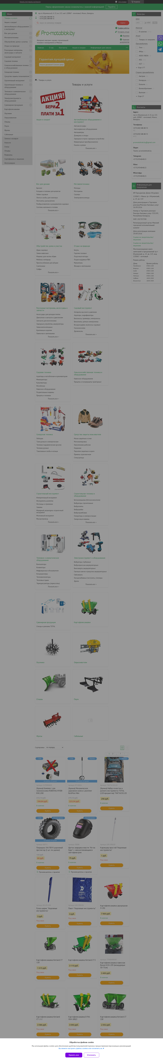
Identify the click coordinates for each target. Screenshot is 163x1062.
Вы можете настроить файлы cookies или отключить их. (81, 1049)
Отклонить (92, 1055)
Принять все (74, 1055)
